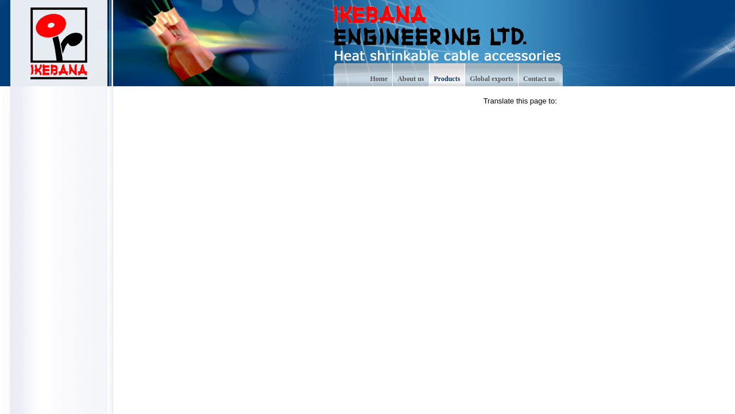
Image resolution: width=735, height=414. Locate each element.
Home (379, 79)
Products (447, 79)
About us (410, 79)
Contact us (539, 79)
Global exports (491, 79)
